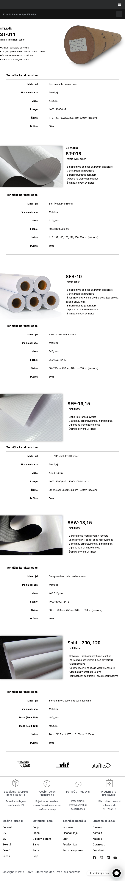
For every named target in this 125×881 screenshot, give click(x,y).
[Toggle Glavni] (120, 4)
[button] (119, 14)
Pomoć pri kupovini (78, 791)
